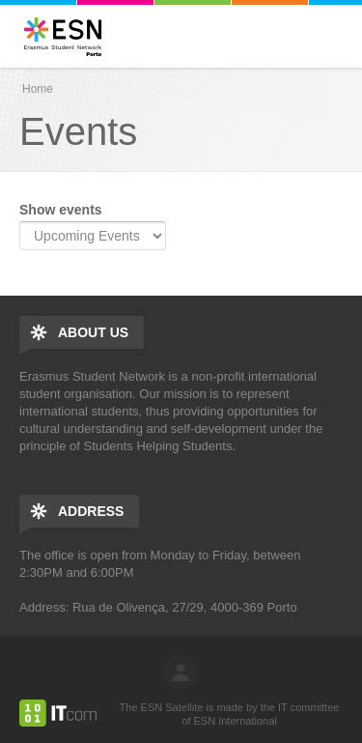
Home (37, 89)
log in (180, 672)
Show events (60, 209)
